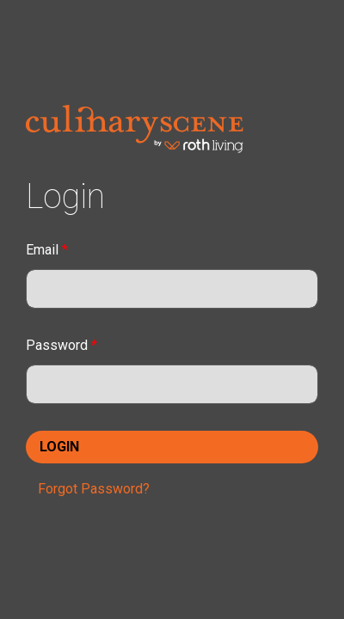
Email (47, 250)
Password (61, 345)
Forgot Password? (94, 489)
